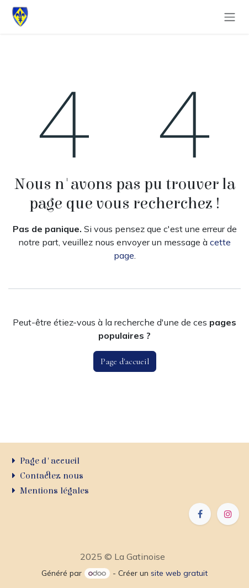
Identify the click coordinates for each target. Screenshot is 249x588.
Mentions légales (54, 491)
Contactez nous (51, 476)
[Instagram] (228, 514)
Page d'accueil (124, 361)
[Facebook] (200, 514)
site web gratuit (179, 573)
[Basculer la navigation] (230, 17)
